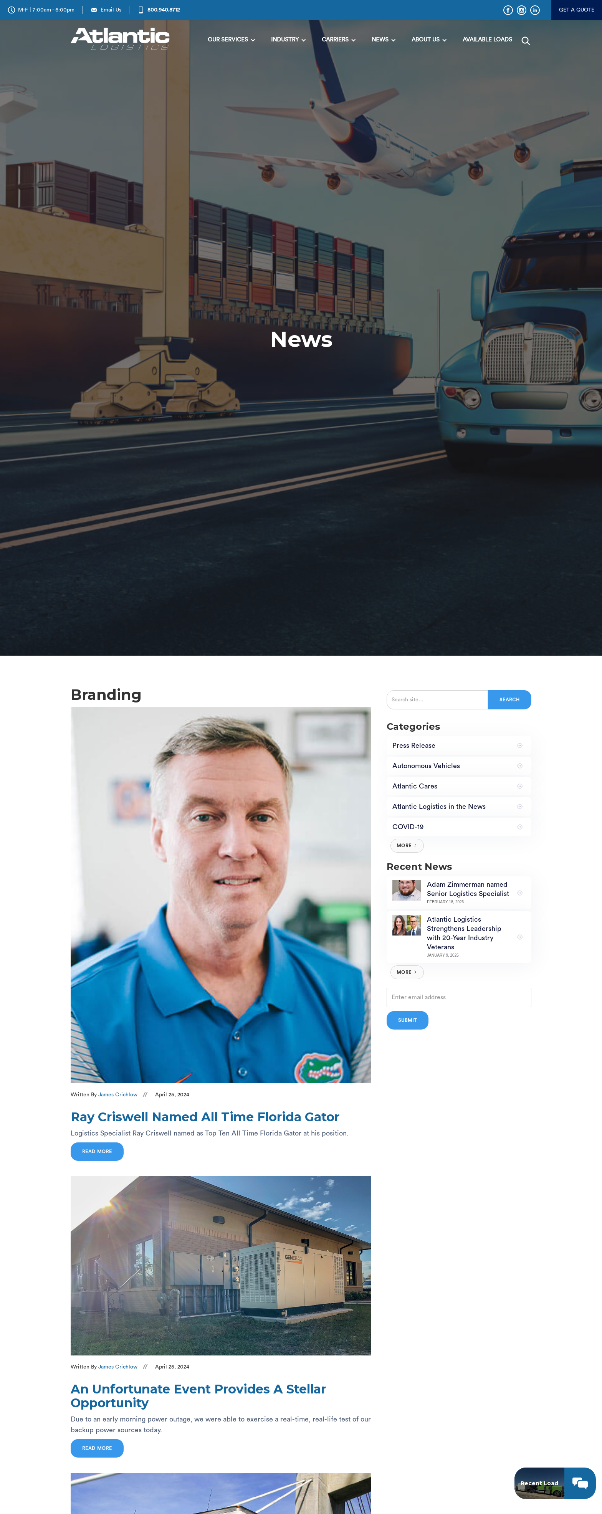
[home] (122, 39)
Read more (97, 1151)
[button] (231, 40)
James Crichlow (117, 1094)
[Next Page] (407, 846)
